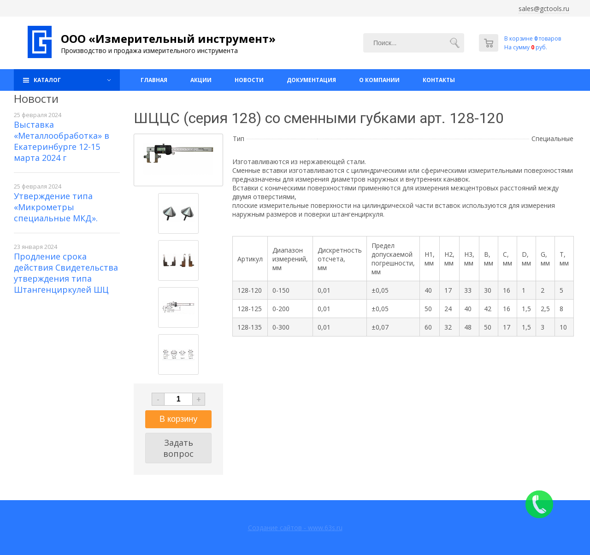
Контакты (439, 80)
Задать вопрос (178, 448)
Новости (249, 80)
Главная (154, 80)
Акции (201, 80)
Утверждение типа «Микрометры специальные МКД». (56, 207)
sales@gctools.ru (544, 8)
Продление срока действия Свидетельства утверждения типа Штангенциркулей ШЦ (66, 273)
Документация (311, 80)
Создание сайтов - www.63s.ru (295, 527)
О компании (379, 80)
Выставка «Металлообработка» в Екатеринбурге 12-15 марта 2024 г (61, 141)
